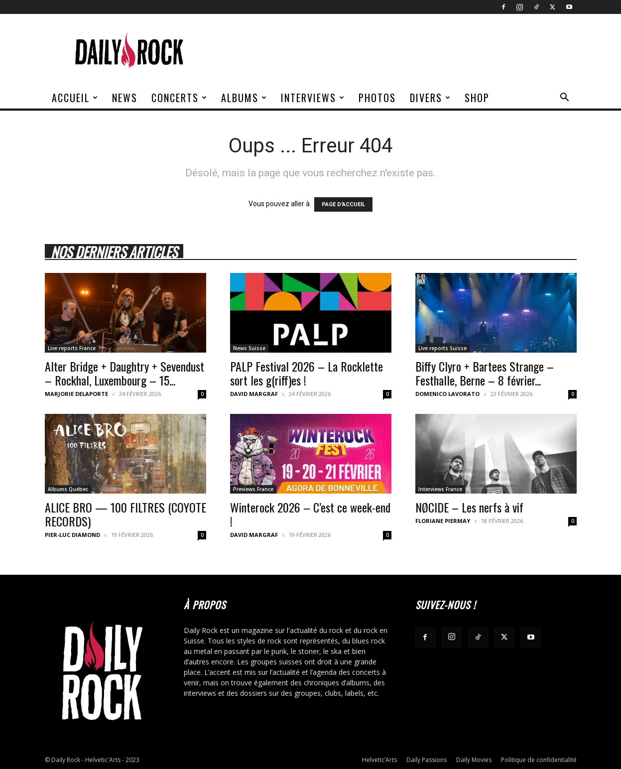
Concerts (179, 97)
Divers (430, 97)
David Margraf (254, 393)
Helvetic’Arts (379, 760)
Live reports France (72, 348)
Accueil (75, 97)
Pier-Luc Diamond (72, 534)
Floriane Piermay (442, 520)
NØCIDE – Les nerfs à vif (469, 507)
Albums (244, 97)
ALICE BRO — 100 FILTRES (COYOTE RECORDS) (125, 514)
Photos (377, 97)
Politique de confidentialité (539, 760)
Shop (477, 97)
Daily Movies (474, 760)
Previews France (253, 489)
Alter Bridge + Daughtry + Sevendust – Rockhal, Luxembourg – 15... (124, 373)
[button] (565, 98)
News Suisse (249, 348)
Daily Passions (426, 760)
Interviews (313, 97)
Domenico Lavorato (447, 393)
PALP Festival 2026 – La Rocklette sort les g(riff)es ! (306, 373)
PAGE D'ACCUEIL (343, 204)
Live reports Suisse (442, 348)
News (124, 97)
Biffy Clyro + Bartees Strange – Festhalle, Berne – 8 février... (484, 373)
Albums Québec (68, 489)
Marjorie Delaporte (76, 393)
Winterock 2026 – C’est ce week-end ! (310, 514)
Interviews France (440, 489)
